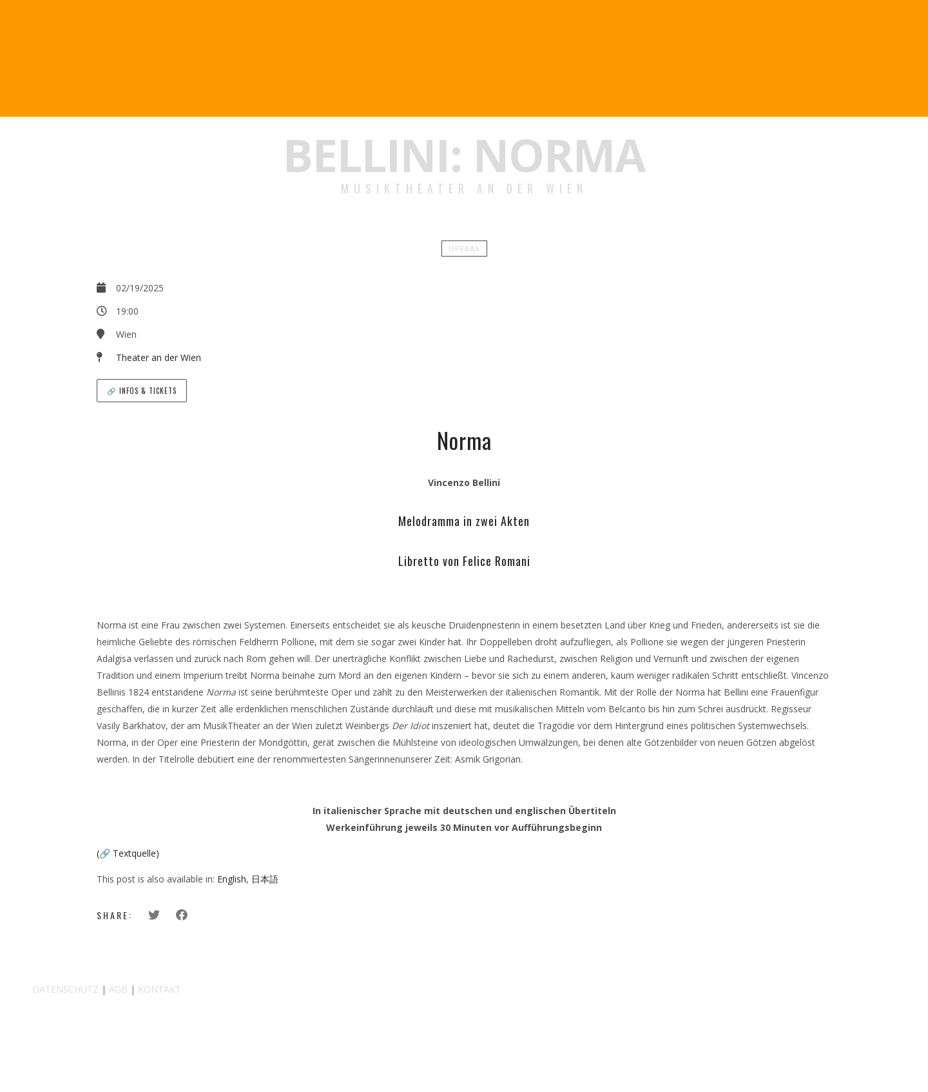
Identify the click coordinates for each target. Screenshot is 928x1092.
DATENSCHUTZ (65, 989)
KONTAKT (159, 989)
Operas (464, 248)
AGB (118, 989)
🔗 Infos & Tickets (142, 390)
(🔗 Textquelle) (128, 853)
